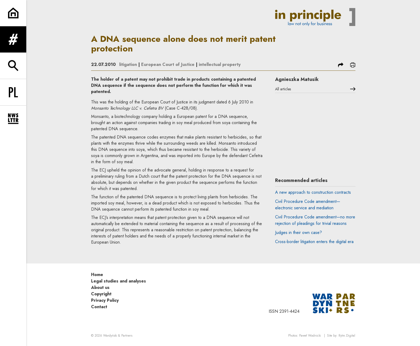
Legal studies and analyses (118, 281)
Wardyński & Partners (117, 335)
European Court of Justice (167, 64)
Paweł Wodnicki (310, 335)
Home (97, 274)
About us (100, 287)
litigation (128, 64)
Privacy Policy (105, 300)
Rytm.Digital (347, 335)
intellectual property (220, 64)
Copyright (101, 294)
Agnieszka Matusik (297, 79)
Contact (99, 307)
